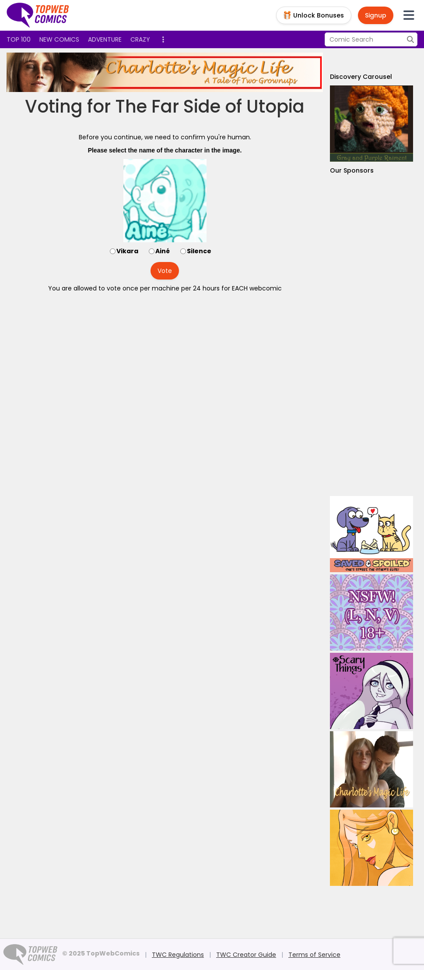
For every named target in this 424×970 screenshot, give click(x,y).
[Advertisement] (371, 335)
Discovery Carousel (361, 76)
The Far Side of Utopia (210, 106)
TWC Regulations (178, 954)
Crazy (140, 39)
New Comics (59, 39)
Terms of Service (314, 954)
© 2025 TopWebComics (101, 953)
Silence (199, 251)
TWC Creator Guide (246, 954)
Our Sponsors (352, 170)
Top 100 (19, 39)
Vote (165, 270)
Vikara (127, 251)
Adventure (105, 39)
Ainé (162, 251)
